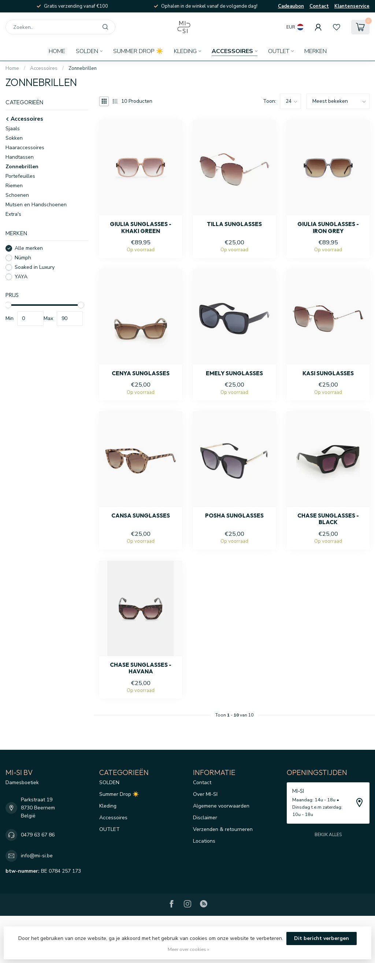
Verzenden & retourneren (223, 829)
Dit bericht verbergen (321, 938)
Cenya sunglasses (141, 373)
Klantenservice (352, 6)
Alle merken (29, 248)
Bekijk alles (328, 835)
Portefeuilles (20, 176)
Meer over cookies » (188, 949)
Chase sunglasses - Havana (140, 668)
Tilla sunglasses (234, 224)
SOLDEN (87, 51)
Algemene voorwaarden (221, 805)
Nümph (23, 257)
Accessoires (232, 51)
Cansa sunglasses (140, 515)
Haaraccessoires (24, 147)
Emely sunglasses (234, 373)
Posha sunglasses (234, 515)
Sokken (14, 138)
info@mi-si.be (37, 855)
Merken (315, 51)
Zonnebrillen (82, 68)
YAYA (21, 276)
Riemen (14, 185)
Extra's (13, 214)
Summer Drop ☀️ (138, 51)
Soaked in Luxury (35, 267)
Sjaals (12, 128)
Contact (319, 6)
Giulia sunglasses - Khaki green (140, 227)
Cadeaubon (291, 6)
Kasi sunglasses (328, 373)
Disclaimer (205, 817)
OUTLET (278, 51)
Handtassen (19, 157)
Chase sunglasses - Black (328, 519)
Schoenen (17, 195)
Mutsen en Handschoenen (36, 204)
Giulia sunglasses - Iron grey (328, 227)
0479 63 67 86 (38, 834)
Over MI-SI (205, 794)
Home (57, 51)
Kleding (185, 51)
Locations (204, 841)
